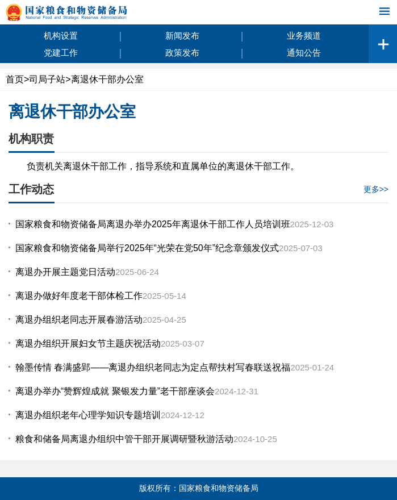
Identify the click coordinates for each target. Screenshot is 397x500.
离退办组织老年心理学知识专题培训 (88, 415)
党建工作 (61, 52)
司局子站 (47, 79)
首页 (15, 79)
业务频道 (304, 35)
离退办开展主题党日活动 (65, 272)
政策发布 (182, 52)
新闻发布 (182, 35)
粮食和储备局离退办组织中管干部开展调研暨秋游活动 (124, 439)
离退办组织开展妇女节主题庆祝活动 (88, 343)
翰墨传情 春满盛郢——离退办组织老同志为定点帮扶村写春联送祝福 (152, 367)
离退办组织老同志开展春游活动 (79, 319)
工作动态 (31, 189)
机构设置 (61, 35)
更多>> (375, 189)
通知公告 (304, 52)
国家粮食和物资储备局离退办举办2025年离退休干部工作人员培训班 (152, 224)
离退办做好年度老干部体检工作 (79, 296)
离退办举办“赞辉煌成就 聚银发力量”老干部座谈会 (115, 391)
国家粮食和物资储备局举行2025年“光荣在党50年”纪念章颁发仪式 (147, 248)
